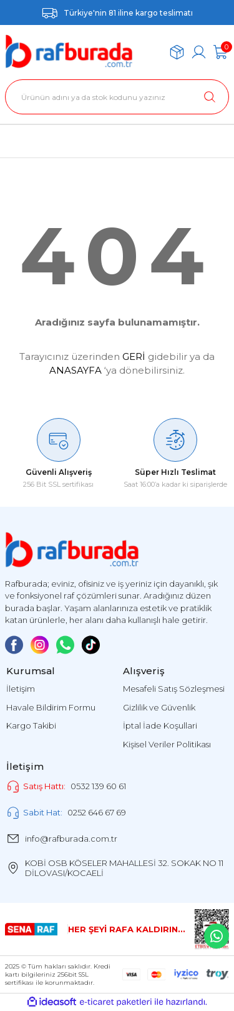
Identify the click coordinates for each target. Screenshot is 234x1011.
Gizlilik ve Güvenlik (159, 707)
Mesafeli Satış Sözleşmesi (174, 689)
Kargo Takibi (31, 725)
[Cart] (220, 52)
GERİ (133, 356)
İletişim (20, 689)
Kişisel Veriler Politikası (167, 744)
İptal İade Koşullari (160, 725)
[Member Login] (198, 52)
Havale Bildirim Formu (50, 707)
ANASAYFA (75, 370)
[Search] (117, 96)
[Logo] (69, 51)
